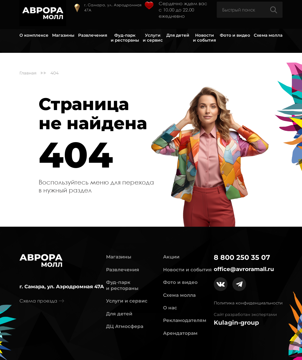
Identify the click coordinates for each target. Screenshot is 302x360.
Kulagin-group (236, 322)
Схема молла (268, 35)
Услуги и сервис (153, 38)
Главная (27, 73)
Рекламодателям (184, 320)
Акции (171, 257)
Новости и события (204, 38)
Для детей (177, 35)
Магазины (63, 35)
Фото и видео (235, 35)
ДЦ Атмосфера (124, 326)
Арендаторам (180, 333)
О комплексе (34, 35)
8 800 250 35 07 (242, 257)
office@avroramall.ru (244, 269)
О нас (170, 307)
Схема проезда (41, 301)
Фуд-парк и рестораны (125, 38)
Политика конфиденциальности (248, 303)
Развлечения (92, 35)
